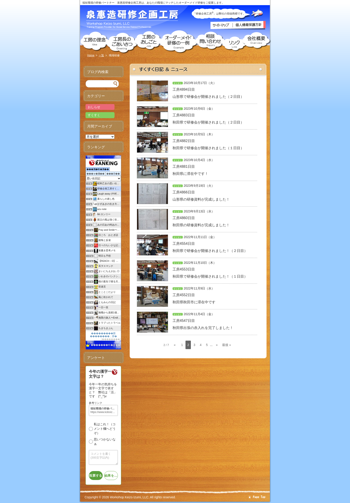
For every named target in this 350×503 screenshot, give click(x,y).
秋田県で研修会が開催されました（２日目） (208, 122)
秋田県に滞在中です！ (190, 174)
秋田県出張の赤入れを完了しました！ (203, 328)
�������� (111, 339)
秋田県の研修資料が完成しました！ (201, 225)
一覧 (101, 55)
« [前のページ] (175, 345)
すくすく (178, 83)
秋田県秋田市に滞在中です (194, 302)
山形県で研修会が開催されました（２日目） (208, 97)
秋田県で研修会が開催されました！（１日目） (210, 276)
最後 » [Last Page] (226, 345)
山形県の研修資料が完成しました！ (201, 199)
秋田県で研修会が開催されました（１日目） (208, 148)
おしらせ (94, 107)
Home (90, 55)
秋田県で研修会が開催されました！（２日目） (210, 251)
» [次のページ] (217, 345)
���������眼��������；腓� (103, 334)
